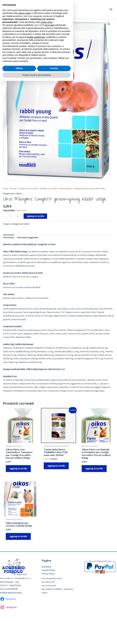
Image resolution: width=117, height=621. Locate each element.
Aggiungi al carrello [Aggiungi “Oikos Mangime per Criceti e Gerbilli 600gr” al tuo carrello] (18, 537)
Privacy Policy (48, 574)
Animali (13, 188)
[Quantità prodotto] (12, 216)
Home (5, 188)
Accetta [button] (54, 68)
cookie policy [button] (47, 22)
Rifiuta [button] (19, 68)
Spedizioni (46, 567)
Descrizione (8, 237)
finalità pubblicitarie (36, 37)
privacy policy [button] (24, 13)
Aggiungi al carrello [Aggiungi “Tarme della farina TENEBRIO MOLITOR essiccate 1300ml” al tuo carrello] (56, 466)
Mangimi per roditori (49, 188)
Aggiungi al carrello (35, 216)
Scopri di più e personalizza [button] (37, 75)
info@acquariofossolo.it (11, 593)
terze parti (49, 25)
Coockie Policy (48, 570)
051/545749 (12, 589)
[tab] (8, 238)
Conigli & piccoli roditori (28, 188)
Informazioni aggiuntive (27, 237)
